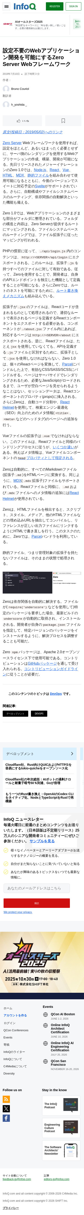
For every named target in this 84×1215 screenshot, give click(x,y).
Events (8, 1037)
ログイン (9, 1023)
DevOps (56, 694)
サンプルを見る (42, 841)
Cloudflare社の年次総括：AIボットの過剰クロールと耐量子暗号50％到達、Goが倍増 (38, 781)
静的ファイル (38, 175)
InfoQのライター (14, 1052)
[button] (37, 903)
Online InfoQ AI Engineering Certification (62, 1046)
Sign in (73, 6)
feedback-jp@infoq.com (17, 1179)
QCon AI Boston (63, 1014)
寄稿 (6, 1044)
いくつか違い (63, 447)
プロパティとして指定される (45, 458)
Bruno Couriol (20, 89)
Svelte (40, 186)
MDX (20, 175)
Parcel (67, 364)
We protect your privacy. (18, 912)
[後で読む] (63, 120)
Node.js (40, 170)
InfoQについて (13, 1059)
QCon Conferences (16, 1030)
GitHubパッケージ (42, 663)
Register (55, 6)
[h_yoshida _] (6, 104)
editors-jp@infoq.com (56, 1179)
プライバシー (11, 1208)
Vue (66, 170)
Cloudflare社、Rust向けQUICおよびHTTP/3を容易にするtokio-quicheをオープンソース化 (38, 766)
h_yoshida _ (19, 104)
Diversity (9, 1073)
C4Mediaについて (15, 1066)
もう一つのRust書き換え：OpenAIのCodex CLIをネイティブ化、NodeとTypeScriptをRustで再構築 (39, 797)
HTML (8, 175)
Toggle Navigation (6, 6)
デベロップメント (15, 713)
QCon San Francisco (58, 1062)
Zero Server (12, 143)
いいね (25, 120)
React (54, 170)
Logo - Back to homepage (25, 6)
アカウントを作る (15, 1015)
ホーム (8, 1008)
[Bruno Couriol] (6, 89)
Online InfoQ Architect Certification (60, 1028)
